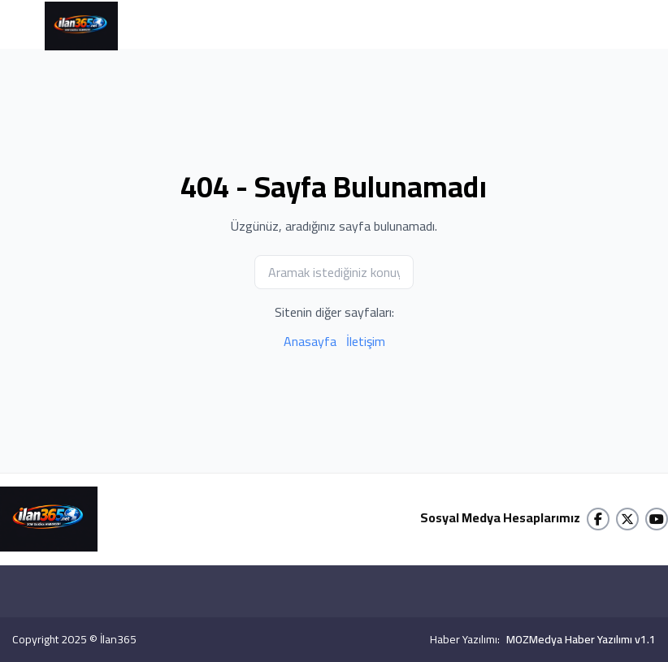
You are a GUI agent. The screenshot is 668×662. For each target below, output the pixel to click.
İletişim (365, 341)
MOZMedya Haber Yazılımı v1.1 (581, 639)
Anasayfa (310, 341)
